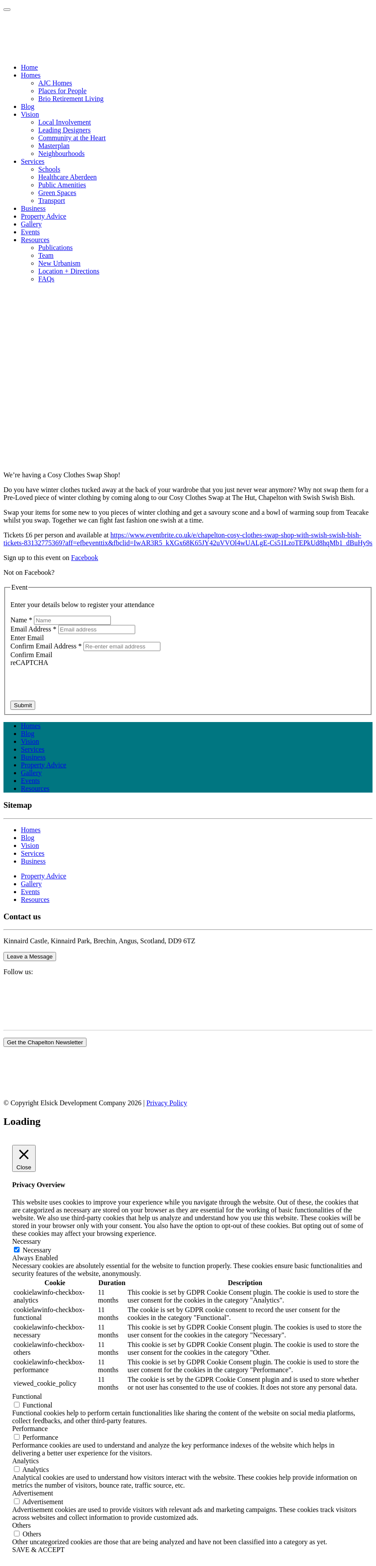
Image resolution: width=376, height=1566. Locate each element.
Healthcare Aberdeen (67, 177)
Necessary (37, 1250)
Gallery (31, 772)
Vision (30, 741)
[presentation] (76, 684)
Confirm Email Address (46, 646)
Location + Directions (69, 271)
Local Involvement (64, 122)
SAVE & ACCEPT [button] (38, 1549)
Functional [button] (27, 1396)
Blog (27, 733)
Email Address (34, 629)
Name (22, 620)
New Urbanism (59, 263)
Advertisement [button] (32, 1493)
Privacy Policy (166, 1103)
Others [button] (21, 1525)
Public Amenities (62, 185)
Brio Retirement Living (70, 98)
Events (30, 780)
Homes (30, 725)
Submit (23, 705)
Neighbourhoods (61, 153)
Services (32, 749)
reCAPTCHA (29, 662)
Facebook (84, 557)
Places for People (62, 90)
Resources (35, 788)
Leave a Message (30, 956)
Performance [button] (30, 1428)
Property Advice (43, 765)
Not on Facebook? (28, 572)
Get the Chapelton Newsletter (45, 1042)
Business (33, 757)
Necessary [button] (26, 1241)
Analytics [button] (25, 1461)
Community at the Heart (72, 138)
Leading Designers (64, 130)
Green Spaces (57, 192)
